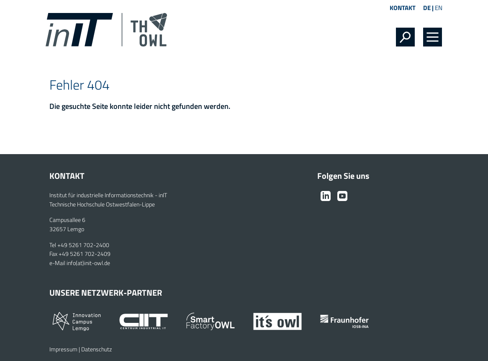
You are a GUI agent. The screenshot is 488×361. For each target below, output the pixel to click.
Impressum (63, 349)
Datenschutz (96, 349)
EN (438, 8)
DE (427, 8)
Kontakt (403, 8)
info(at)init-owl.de (88, 263)
